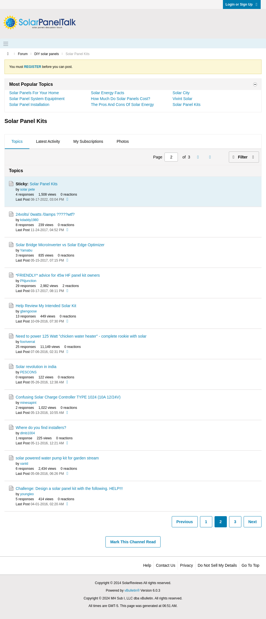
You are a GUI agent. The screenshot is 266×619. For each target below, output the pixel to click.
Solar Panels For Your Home (34, 93)
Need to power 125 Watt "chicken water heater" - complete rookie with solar (81, 336)
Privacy (186, 565)
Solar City (181, 93)
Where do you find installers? (41, 427)
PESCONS (28, 372)
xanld (24, 464)
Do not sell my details (217, 565)
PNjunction (28, 281)
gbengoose (28, 311)
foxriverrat (27, 342)
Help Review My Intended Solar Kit (46, 305)
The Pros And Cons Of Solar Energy (122, 104)
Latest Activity (48, 141)
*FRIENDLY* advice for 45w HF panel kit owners (58, 275)
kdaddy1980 (29, 220)
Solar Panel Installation (29, 104)
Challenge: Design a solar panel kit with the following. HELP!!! (69, 488)
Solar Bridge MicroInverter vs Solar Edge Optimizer (60, 245)
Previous (184, 522)
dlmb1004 (27, 433)
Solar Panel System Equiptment (37, 98)
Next (252, 522)
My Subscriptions (88, 141)
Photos (123, 141)
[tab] (17, 141)
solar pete (27, 189)
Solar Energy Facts (107, 93)
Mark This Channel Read (133, 542)
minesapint (28, 403)
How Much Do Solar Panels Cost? (120, 98)
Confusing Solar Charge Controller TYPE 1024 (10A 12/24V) (68, 397)
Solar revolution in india (36, 366)
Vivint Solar (182, 98)
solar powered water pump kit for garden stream (57, 458)
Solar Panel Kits (187, 104)
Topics (17, 141)
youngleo (27, 494)
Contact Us (165, 565)
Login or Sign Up (241, 4)
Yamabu (26, 250)
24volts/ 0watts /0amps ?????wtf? (45, 214)
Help (147, 565)
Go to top (250, 565)
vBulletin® (132, 590)
